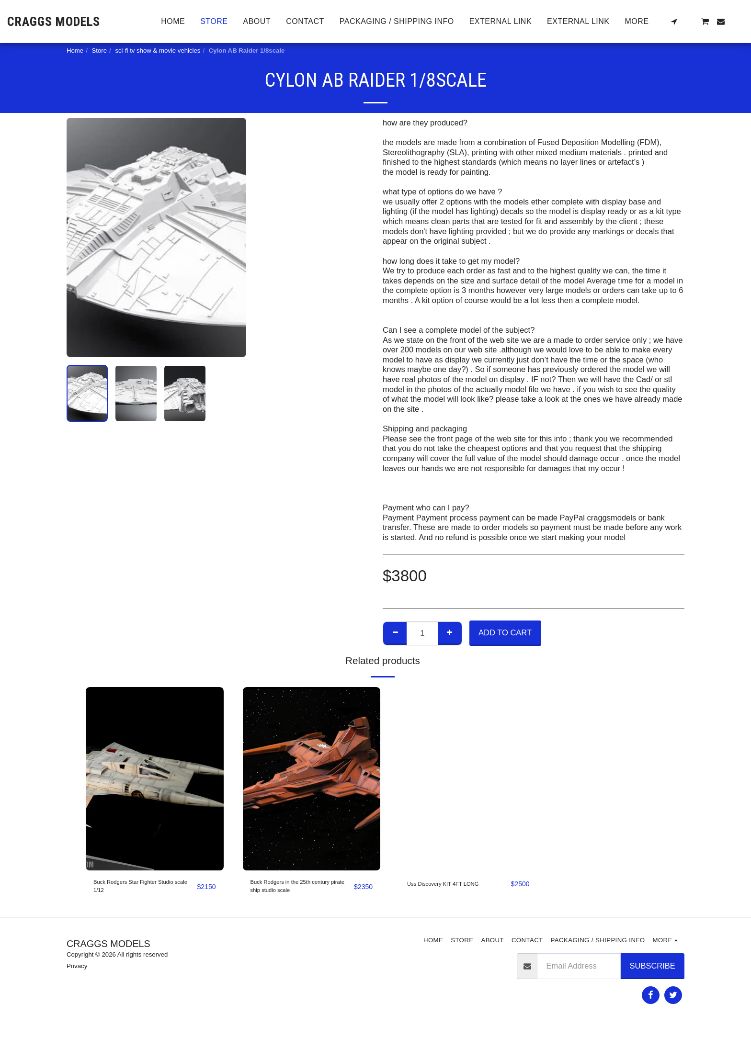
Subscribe (652, 973)
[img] (155, 778)
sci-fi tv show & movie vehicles (157, 50)
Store (99, 50)
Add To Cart (505, 632)
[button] (674, 21)
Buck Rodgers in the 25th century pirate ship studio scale (294, 891)
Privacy (77, 973)
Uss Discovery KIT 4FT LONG (447, 890)
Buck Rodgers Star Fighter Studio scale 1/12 (139, 890)
